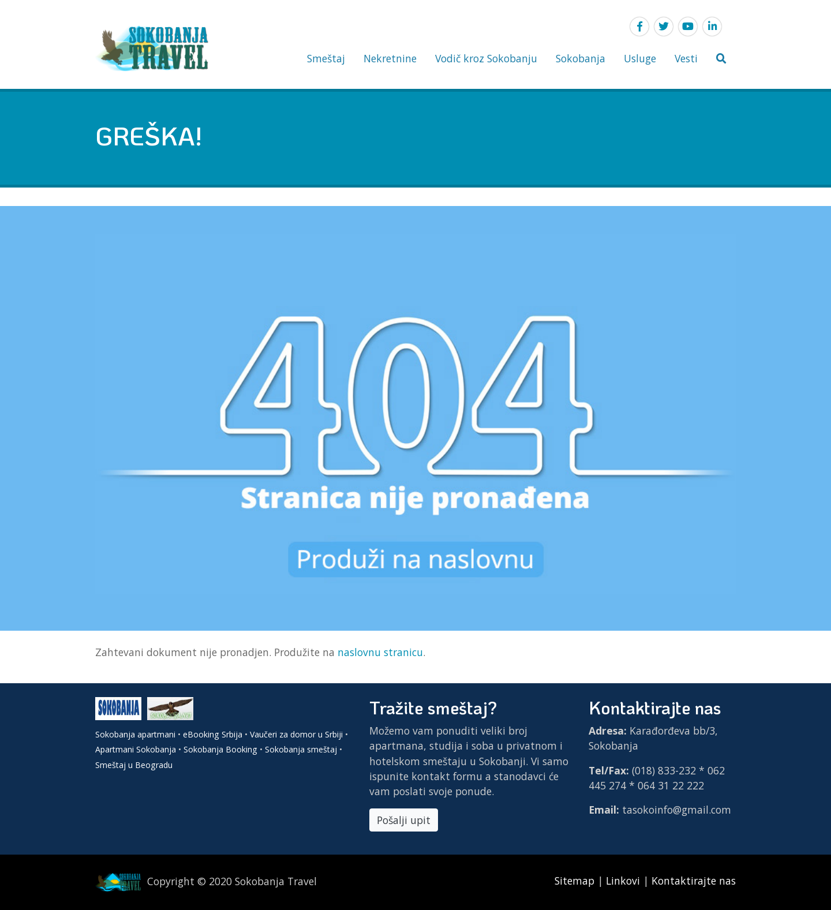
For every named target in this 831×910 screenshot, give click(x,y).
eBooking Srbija (212, 734)
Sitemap (576, 880)
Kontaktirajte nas (694, 880)
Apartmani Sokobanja (135, 749)
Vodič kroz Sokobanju (486, 58)
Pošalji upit (404, 820)
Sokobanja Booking (220, 749)
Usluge (640, 58)
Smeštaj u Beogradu (134, 764)
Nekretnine (390, 58)
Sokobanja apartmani (135, 734)
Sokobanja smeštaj (301, 749)
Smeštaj (326, 58)
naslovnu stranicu (380, 652)
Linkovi (623, 880)
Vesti (686, 58)
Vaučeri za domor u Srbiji (296, 734)
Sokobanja (580, 58)
